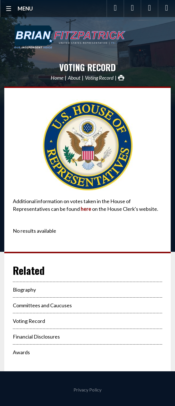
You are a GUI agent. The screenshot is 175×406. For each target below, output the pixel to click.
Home (57, 78)
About (74, 78)
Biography (24, 290)
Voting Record (87, 67)
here (86, 209)
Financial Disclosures (36, 336)
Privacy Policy (87, 389)
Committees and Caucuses (42, 305)
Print (121, 78)
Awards (21, 352)
